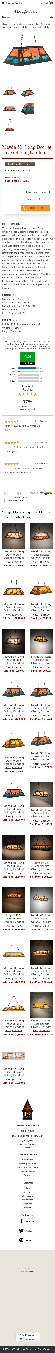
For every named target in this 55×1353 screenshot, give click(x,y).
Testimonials (27, 1200)
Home (4, 24)
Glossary (27, 1192)
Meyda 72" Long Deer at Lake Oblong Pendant (14, 1024)
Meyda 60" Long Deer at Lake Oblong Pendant (41, 918)
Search (51, 17)
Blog (28, 1188)
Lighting (24, 27)
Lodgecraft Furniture (25, 1349)
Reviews (27, 1208)
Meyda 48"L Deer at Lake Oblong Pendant (41, 866)
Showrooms (27, 1196)
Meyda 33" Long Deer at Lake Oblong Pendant (14, 554)
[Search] (24, 17)
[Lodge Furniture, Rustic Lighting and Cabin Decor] (25, 12)
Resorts (27, 1175)
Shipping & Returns (27, 1164)
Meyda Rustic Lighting (40, 27)
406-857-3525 (27, 1131)
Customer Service (14, 3)
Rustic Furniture (17, 24)
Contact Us (27, 1160)
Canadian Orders (27, 1172)
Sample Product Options (27, 1168)
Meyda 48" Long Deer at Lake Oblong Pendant (41, 813)
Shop (20, 164)
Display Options (20, 497)
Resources (27, 1204)
